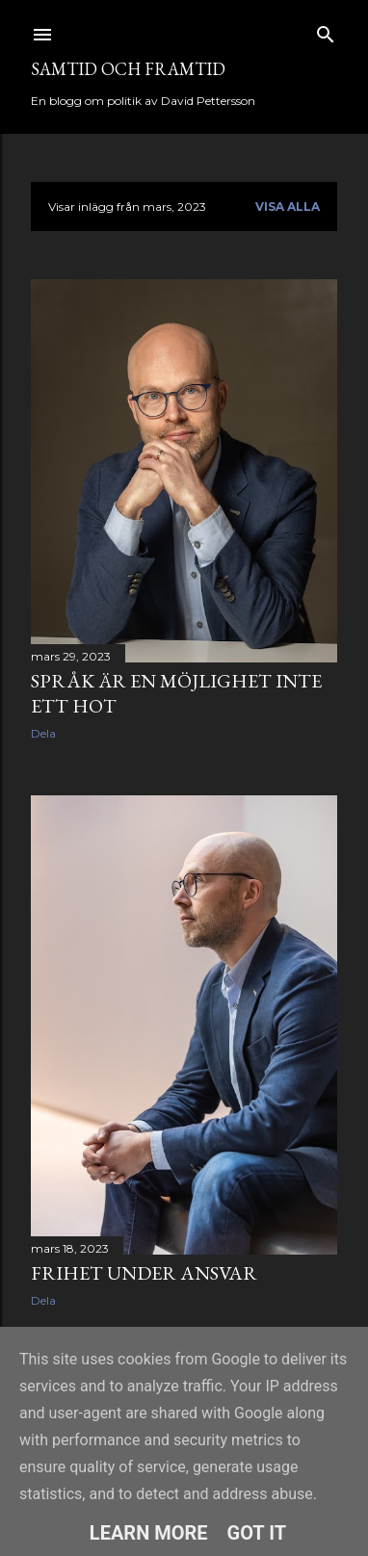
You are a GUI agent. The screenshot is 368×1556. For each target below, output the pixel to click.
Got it (257, 1532)
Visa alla (287, 206)
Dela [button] (43, 733)
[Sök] (325, 30)
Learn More (149, 1532)
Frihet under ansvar (144, 1272)
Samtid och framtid (128, 69)
